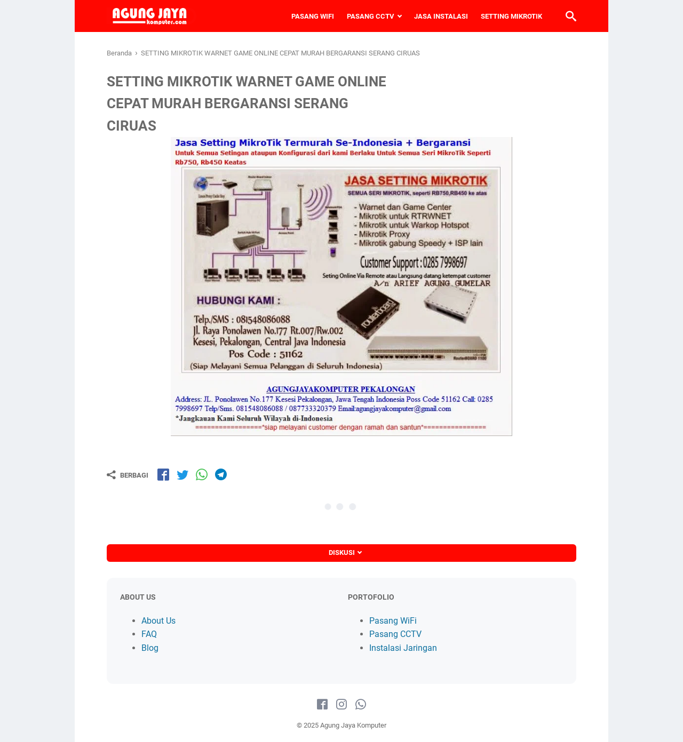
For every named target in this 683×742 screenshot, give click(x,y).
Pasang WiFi (393, 621)
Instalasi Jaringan (403, 648)
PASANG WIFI (312, 16)
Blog (149, 648)
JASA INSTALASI (441, 16)
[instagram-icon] (341, 704)
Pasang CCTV (395, 634)
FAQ (149, 634)
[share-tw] (182, 474)
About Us (158, 621)
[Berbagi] (127, 475)
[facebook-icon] (322, 704)
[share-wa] (201, 474)
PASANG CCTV (370, 16)
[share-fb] (163, 474)
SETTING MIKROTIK (511, 16)
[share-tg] (221, 474)
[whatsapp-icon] (361, 704)
